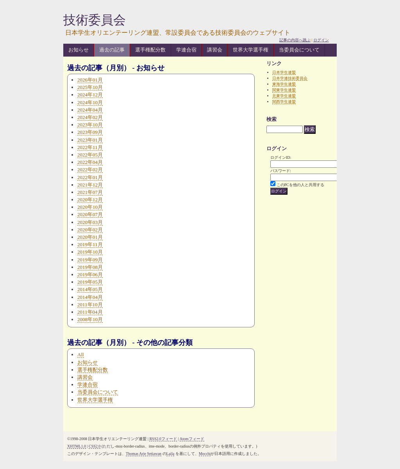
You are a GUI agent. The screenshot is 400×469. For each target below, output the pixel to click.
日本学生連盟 (284, 72)
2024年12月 (90, 95)
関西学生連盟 (284, 101)
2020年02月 (90, 230)
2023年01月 (90, 140)
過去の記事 (112, 50)
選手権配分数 (150, 50)
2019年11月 (90, 244)
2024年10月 (90, 102)
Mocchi (205, 453)
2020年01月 (90, 237)
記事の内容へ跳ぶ (295, 40)
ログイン (321, 40)
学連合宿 (186, 50)
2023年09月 (90, 132)
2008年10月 (90, 319)
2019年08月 (90, 267)
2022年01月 (90, 177)
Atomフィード (192, 439)
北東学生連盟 (284, 96)
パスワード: (280, 171)
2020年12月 (90, 200)
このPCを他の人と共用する (300, 185)
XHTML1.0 (76, 446)
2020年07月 (90, 214)
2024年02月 (90, 117)
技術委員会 (94, 20)
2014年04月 (90, 297)
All (80, 354)
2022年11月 (90, 147)
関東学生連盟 (284, 90)
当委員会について (299, 50)
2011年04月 (90, 312)
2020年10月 (90, 207)
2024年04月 (90, 110)
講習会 (214, 50)
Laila (170, 453)
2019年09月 (90, 260)
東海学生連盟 (284, 84)
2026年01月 (90, 80)
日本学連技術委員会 (289, 78)
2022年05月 (90, 155)
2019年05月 (90, 282)
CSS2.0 (94, 446)
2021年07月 (90, 192)
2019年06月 (90, 274)
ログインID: (280, 157)
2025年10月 (90, 87)
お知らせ (78, 50)
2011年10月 (90, 304)
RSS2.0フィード (163, 439)
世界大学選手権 (250, 50)
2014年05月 (90, 289)
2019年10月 (90, 252)
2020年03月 (90, 222)
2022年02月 (90, 169)
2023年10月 (90, 125)
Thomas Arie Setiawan (143, 453)
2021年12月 (90, 185)
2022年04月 (90, 162)
